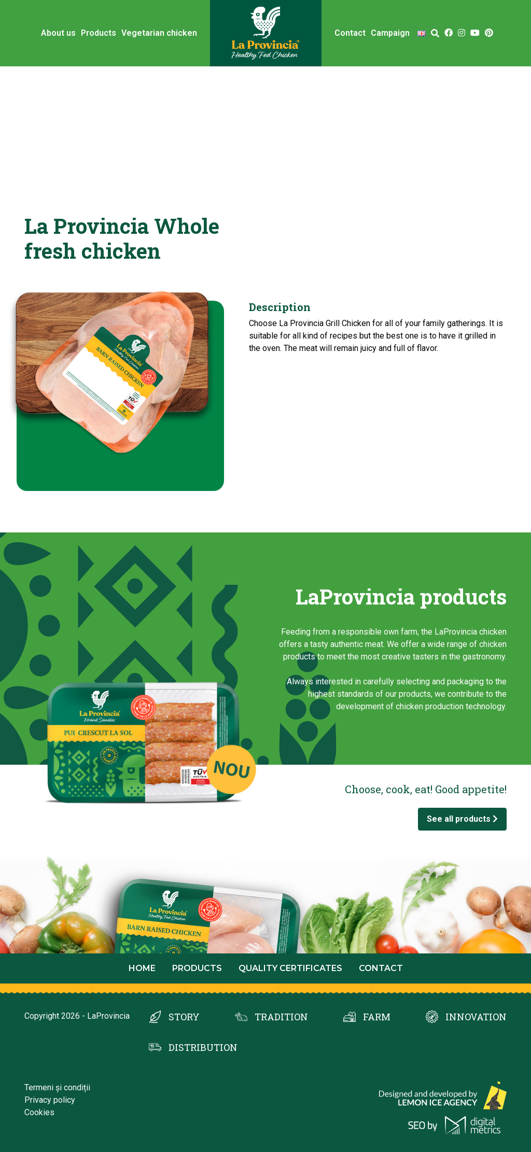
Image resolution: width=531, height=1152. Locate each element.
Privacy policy (49, 1100)
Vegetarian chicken (159, 33)
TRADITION (281, 1016)
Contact (350, 33)
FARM (376, 1016)
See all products (462, 819)
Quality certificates (290, 968)
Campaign (390, 33)
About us (58, 33)
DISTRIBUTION (203, 1047)
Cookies (39, 1112)
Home (142, 968)
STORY (184, 1016)
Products (98, 33)
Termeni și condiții (57, 1087)
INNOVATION (476, 1016)
